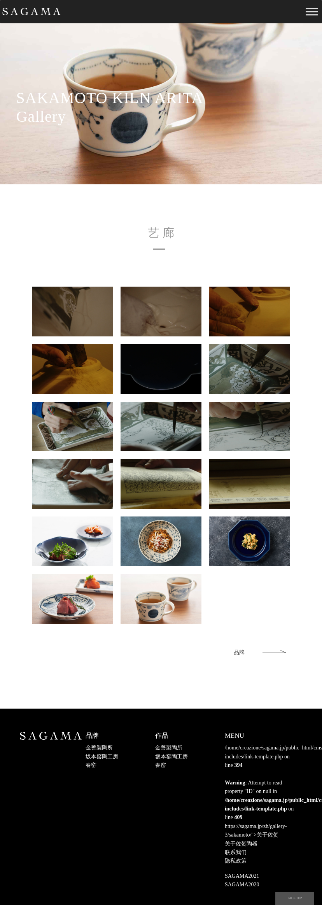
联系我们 (236, 852)
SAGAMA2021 (242, 876)
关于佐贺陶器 (241, 844)
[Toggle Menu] (312, 11)
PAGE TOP (295, 898)
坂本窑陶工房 (102, 757)
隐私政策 (236, 861)
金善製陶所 (99, 748)
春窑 (91, 765)
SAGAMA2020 (242, 884)
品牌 (239, 652)
